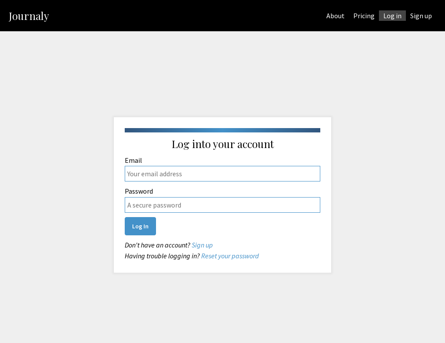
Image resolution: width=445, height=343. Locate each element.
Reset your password (229, 255)
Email (222, 169)
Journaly (29, 15)
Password (222, 200)
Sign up (201, 245)
